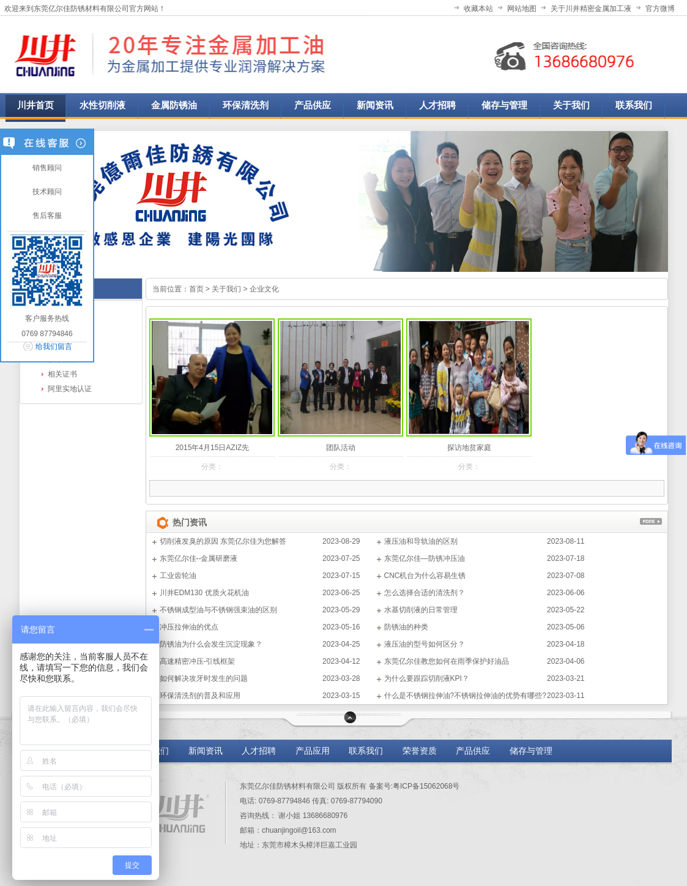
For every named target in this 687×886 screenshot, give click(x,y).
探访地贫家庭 (469, 447)
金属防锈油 (174, 105)
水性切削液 (102, 105)
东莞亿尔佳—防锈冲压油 (424, 558)
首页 (196, 289)
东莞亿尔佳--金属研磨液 (199, 558)
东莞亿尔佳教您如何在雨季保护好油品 (446, 661)
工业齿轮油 (178, 575)
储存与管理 (531, 751)
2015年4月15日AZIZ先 (213, 447)
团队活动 (340, 447)
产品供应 (474, 751)
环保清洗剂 (246, 105)
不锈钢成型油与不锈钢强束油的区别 (218, 610)
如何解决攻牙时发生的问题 (204, 678)
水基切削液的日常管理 (421, 610)
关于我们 (226, 289)
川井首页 (35, 105)
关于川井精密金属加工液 (591, 8)
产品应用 (312, 751)
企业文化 (264, 289)
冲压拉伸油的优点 (189, 627)
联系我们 (366, 751)
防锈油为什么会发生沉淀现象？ (211, 644)
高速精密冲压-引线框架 (198, 661)
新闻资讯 (205, 751)
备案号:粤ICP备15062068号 (414, 786)
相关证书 (62, 374)
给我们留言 (53, 346)
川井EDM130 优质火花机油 (204, 592)
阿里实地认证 (70, 389)
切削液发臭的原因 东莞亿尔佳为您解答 (223, 541)
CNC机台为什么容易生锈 (425, 575)
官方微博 (660, 8)
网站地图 (522, 8)
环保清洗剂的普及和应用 (200, 695)
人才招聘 (259, 751)
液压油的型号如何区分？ (424, 644)
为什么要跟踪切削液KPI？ (426, 678)
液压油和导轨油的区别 (421, 541)
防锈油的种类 (406, 627)
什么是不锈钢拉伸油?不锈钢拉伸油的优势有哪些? (465, 695)
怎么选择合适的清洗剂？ (424, 592)
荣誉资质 (420, 751)
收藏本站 (478, 8)
